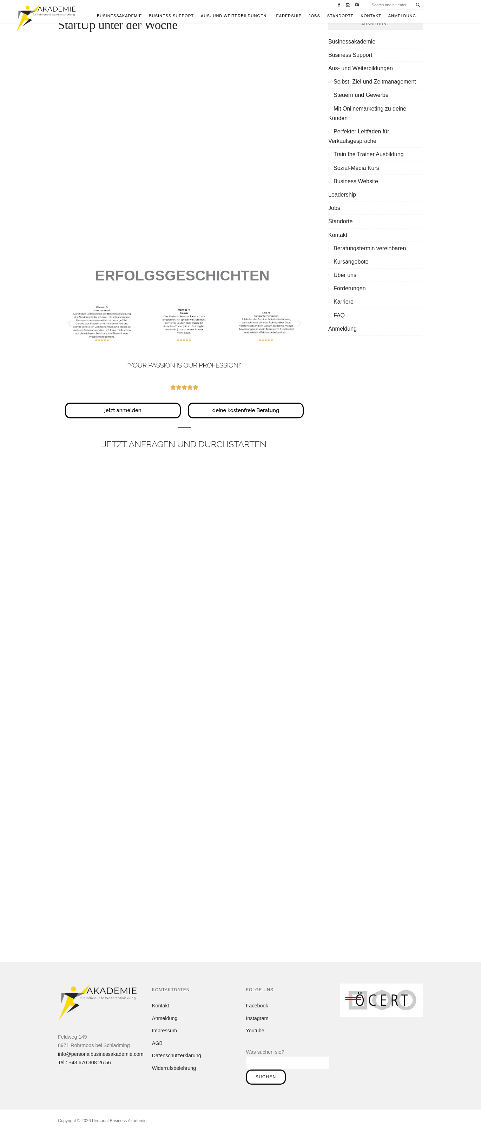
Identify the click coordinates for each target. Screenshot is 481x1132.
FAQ (339, 315)
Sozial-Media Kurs (356, 168)
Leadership (288, 16)
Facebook (257, 1005)
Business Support (171, 16)
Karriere (344, 302)
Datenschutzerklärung (176, 1055)
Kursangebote (351, 262)
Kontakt (371, 16)
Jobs (314, 16)
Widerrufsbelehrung (174, 1068)
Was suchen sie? (265, 1052)
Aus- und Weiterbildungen (233, 16)
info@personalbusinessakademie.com (100, 1054)
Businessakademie (119, 16)
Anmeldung (402, 16)
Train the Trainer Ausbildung (369, 154)
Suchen (266, 1076)
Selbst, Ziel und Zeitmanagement (375, 82)
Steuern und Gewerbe (361, 95)
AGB (157, 1043)
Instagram (257, 1018)
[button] (69, 323)
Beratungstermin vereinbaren (370, 248)
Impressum (164, 1030)
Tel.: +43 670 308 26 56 (84, 1062)
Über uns (345, 275)
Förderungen (350, 288)
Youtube (255, 1030)
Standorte (340, 16)
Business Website (356, 181)
